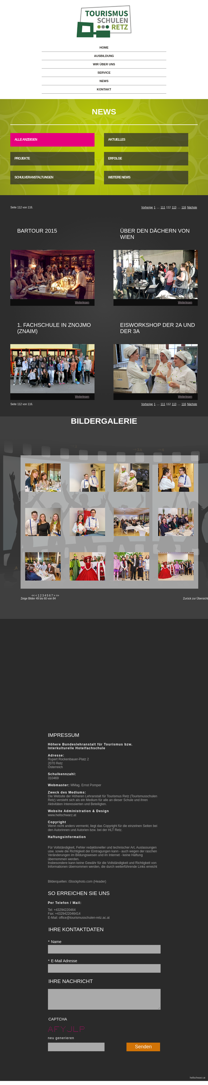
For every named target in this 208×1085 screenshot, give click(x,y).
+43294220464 (65, 910)
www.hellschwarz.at (62, 815)
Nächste (192, 207)
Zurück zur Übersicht (195, 598)
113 (174, 207)
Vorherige (147, 207)
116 (183, 207)
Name (54, 942)
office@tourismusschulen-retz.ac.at (84, 918)
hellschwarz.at (197, 1081)
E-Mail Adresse (62, 961)
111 (163, 207)
